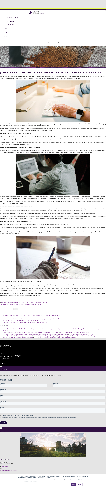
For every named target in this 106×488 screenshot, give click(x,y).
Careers (3, 363)
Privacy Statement (3, 353)
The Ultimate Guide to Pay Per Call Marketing (82, 336)
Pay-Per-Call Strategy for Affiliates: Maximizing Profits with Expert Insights (55, 337)
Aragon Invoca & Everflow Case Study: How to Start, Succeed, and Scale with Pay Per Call (25, 302)
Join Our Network (79, 10)
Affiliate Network (17, 355)
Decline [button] (79, 484)
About (3, 359)
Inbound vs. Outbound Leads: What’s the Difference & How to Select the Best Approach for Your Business (32, 315)
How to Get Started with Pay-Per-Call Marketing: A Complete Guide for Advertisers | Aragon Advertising (31, 329)
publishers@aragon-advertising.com (8, 470)
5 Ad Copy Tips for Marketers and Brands (81, 334)
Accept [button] (73, 484)
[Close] (1, 366)
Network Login (89, 10)
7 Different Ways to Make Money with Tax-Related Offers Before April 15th (20, 304)
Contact (3, 360)
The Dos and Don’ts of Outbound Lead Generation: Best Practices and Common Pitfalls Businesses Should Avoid (34, 317)
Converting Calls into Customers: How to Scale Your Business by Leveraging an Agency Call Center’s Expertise (33, 319)
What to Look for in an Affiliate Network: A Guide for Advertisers (20, 320)
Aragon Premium (5, 358)
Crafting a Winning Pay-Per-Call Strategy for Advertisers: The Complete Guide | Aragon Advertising (30, 332)
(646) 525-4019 (4, 349)
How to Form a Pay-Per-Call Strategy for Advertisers (74, 332)
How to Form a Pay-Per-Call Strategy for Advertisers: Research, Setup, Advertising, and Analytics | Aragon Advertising (35, 334)
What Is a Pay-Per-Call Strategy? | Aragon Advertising (18, 337)
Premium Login (25, 10)
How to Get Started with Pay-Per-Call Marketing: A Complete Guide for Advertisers (25, 322)
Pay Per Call (16, 356)
